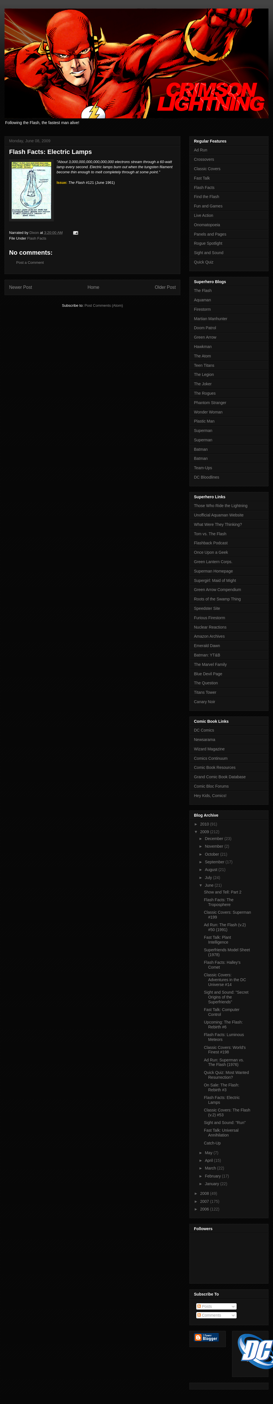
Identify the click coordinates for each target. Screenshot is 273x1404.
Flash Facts (36, 238)
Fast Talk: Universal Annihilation (221, 1132)
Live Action (203, 215)
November (214, 846)
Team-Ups (203, 468)
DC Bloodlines (206, 477)
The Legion (204, 374)
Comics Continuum (211, 758)
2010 (205, 824)
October (212, 854)
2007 (205, 1201)
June (209, 885)
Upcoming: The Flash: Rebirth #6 (223, 1024)
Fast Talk (202, 178)
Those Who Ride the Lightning (220, 505)
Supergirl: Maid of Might (215, 580)
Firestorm (202, 309)
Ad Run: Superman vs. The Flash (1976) (224, 1062)
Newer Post (20, 287)
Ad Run (200, 150)
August (211, 869)
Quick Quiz (203, 262)
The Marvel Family (210, 664)
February (213, 1176)
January (212, 1183)
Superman (203, 430)
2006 (205, 1209)
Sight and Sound (209, 252)
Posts (204, 1306)
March (211, 1168)
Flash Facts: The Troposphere (218, 902)
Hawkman (203, 346)
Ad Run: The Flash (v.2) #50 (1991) (225, 927)
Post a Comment (30, 262)
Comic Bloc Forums (211, 786)
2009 (205, 831)
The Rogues (205, 393)
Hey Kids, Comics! (210, 795)
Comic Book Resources (214, 767)
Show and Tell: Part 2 (222, 892)
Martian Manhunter (211, 318)
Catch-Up (212, 1143)
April (209, 1160)
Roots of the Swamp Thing (217, 599)
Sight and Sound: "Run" (225, 1122)
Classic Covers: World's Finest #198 (225, 1050)
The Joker (203, 384)
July (209, 877)
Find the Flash (206, 196)
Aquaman (202, 300)
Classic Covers (207, 168)
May (209, 1152)
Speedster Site (207, 608)
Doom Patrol (205, 328)
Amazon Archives (209, 636)
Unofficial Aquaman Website (219, 515)
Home (94, 287)
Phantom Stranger (210, 402)
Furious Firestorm (209, 617)
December (214, 838)
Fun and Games (208, 206)
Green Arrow (205, 337)
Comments (209, 1315)
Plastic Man (204, 421)
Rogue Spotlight (208, 243)
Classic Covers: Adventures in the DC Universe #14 (225, 980)
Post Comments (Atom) (103, 305)
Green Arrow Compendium (217, 589)
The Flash (203, 290)
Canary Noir (204, 701)
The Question (206, 683)
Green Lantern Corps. (213, 561)
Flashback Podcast (211, 543)
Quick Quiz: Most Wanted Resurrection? (226, 1075)
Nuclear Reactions (210, 627)
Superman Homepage (213, 571)
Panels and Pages (210, 234)
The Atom (202, 356)
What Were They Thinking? (218, 524)
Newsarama (204, 739)
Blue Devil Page (208, 674)
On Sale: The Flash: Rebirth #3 (221, 1087)
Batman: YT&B (207, 655)
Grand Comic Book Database (220, 777)
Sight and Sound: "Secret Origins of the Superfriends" (226, 997)
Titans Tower (205, 692)
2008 (205, 1193)
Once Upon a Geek (211, 552)
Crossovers (204, 159)
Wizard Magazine (209, 749)
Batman (201, 449)
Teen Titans (204, 365)
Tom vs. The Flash (210, 534)
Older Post (165, 287)
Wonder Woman (208, 412)
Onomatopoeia (207, 225)
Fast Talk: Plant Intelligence (217, 939)
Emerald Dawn (207, 645)
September (215, 862)
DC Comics (204, 730)
